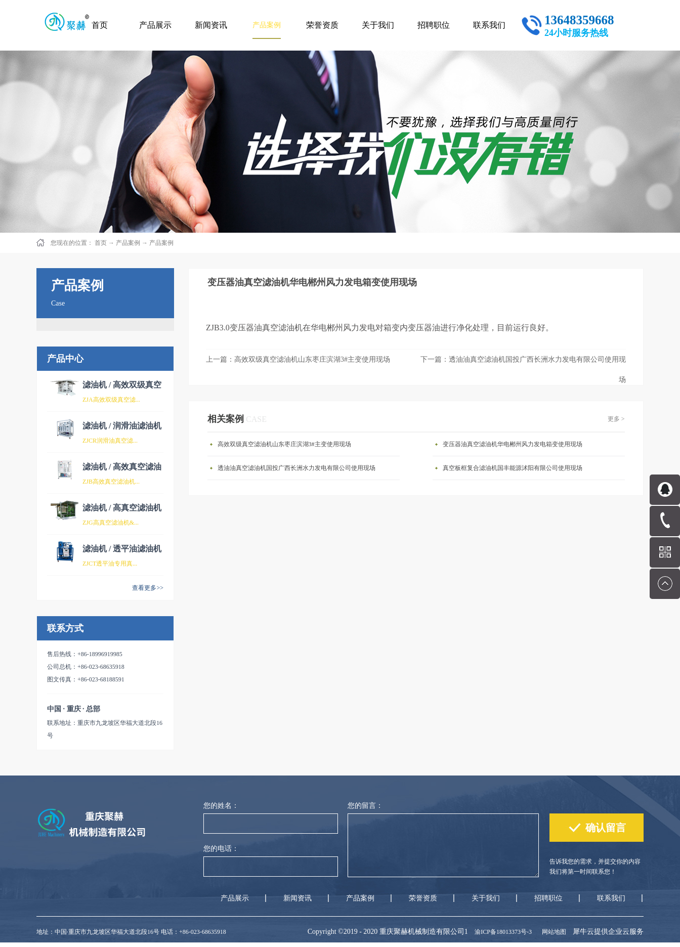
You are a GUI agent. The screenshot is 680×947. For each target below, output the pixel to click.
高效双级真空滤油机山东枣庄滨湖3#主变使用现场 (284, 444)
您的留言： (365, 805)
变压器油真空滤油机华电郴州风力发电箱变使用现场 (512, 444)
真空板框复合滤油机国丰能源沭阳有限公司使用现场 (512, 467)
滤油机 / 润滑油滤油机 (121, 425)
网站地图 (552, 931)
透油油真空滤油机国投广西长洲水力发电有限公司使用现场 (296, 467)
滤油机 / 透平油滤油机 (121, 548)
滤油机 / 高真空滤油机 (121, 507)
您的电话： (221, 848)
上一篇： (298, 359)
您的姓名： (221, 805)
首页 (100, 25)
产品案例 (128, 242)
